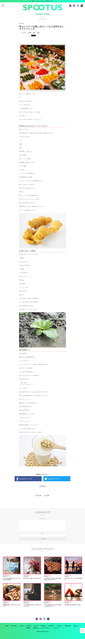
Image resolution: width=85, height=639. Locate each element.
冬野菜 (29, 32)
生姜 (34, 32)
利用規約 (28, 627)
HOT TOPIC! (14, 625)
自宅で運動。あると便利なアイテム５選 (72, 604)
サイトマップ (56, 627)
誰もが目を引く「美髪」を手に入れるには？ (32, 578)
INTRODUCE (51, 625)
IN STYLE (22, 625)
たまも (9, 576)
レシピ (24, 32)
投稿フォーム (76, 625)
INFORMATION (68, 625)
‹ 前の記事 (38, 495)
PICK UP (36, 625)
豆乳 (38, 32)
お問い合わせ (35, 627)
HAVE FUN (29, 625)
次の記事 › (47, 495)
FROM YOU (59, 625)
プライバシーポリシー (45, 627)
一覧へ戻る (43, 486)
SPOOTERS (43, 625)
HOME (7, 625)
